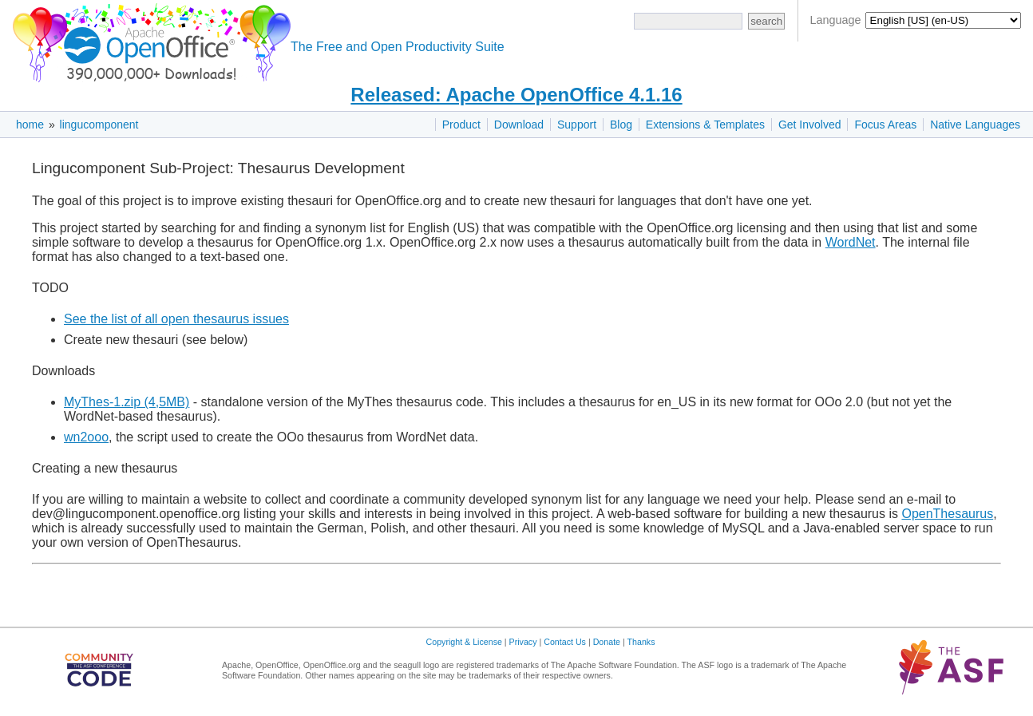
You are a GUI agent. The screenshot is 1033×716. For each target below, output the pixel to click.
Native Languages (975, 124)
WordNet (850, 242)
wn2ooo (86, 437)
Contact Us (565, 642)
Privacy (523, 642)
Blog (621, 124)
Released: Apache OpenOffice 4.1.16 (516, 94)
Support (576, 124)
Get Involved (809, 124)
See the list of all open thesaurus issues (176, 319)
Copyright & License (464, 642)
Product (461, 124)
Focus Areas (885, 124)
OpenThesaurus (947, 513)
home (30, 124)
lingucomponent (99, 124)
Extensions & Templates (705, 124)
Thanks (641, 642)
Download (519, 124)
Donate (606, 642)
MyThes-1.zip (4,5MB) (126, 402)
